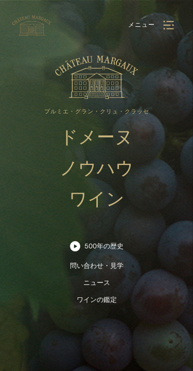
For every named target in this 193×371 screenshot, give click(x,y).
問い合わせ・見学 (97, 265)
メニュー (141, 25)
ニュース (96, 282)
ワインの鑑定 (97, 299)
